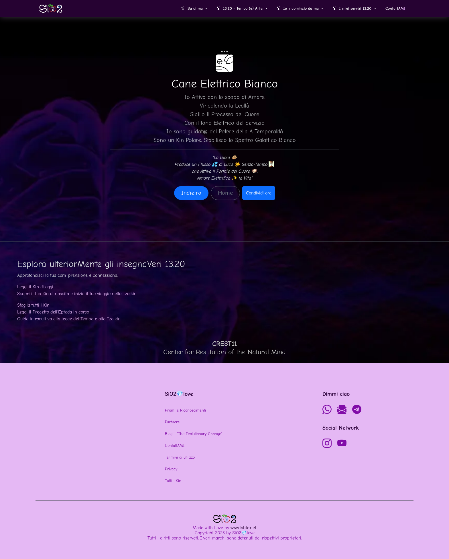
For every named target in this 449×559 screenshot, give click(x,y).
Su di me (192, 8)
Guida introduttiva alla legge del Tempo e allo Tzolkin (69, 319)
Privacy (171, 469)
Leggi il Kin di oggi (35, 286)
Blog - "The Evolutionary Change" (193, 433)
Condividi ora (258, 193)
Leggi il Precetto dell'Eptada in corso (53, 312)
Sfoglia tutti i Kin (33, 305)
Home (225, 193)
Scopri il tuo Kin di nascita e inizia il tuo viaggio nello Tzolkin (77, 293)
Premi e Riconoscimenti (185, 410)
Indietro (191, 193)
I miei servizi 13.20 (352, 8)
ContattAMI (174, 445)
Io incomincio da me (298, 8)
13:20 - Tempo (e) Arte (240, 8)
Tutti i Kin (173, 480)
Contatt (395, 8)
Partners (172, 422)
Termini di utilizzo (180, 457)
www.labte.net (243, 527)
